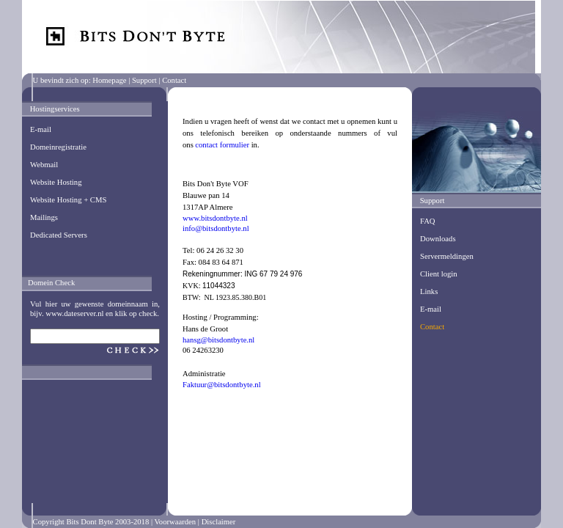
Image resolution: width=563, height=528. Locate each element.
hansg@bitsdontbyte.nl (218, 340)
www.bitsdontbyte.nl (215, 218)
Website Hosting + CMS (68, 200)
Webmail (44, 165)
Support (144, 80)
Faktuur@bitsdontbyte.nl (222, 385)
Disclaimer (219, 522)
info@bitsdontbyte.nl (216, 228)
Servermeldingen (447, 256)
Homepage (109, 80)
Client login (438, 274)
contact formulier (222, 145)
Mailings (44, 217)
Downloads (438, 239)
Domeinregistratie (58, 147)
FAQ (427, 221)
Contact (432, 327)
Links (429, 291)
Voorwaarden (175, 522)
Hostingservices (55, 109)
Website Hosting (55, 182)
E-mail (40, 129)
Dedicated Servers (58, 235)
